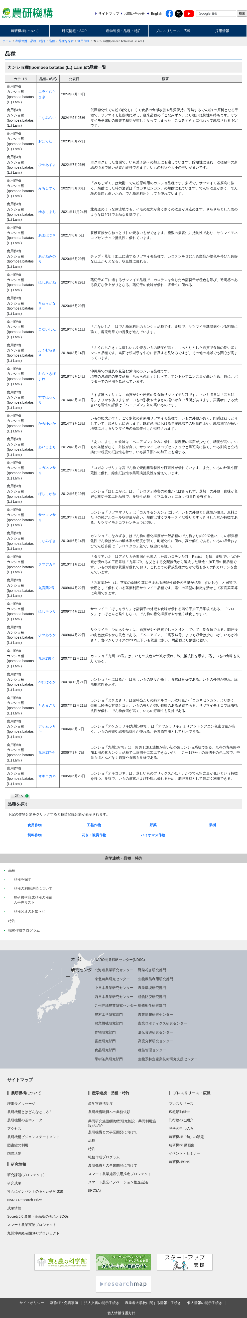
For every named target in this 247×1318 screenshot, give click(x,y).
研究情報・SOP (74, 31)
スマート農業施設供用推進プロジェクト (119, 1174)
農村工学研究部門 (109, 1014)
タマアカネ (47, 564)
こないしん (47, 329)
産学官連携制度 (100, 1104)
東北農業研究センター (112, 979)
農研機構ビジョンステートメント (33, 1137)
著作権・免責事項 (64, 1303)
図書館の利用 (17, 1145)
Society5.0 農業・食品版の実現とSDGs (38, 1216)
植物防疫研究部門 (152, 997)
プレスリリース (181, 1104)
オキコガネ (47, 776)
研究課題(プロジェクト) (26, 1175)
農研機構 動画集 (181, 1145)
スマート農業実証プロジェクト (31, 1225)
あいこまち (47, 447)
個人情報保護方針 (121, 1313)
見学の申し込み (181, 1129)
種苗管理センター (152, 1050)
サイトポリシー (32, 1303)
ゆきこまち (47, 212)
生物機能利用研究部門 (155, 979)
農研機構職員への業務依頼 (109, 1112)
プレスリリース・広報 (173, 31)
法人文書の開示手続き (101, 1303)
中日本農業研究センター (114, 988)
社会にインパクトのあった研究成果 (35, 1191)
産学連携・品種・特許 (123, 31)
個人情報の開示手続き (204, 1303)
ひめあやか (47, 635)
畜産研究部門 (105, 1041)
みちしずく (47, 188)
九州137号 (46, 752)
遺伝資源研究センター (155, 1032)
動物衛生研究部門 (152, 1005)
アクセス (14, 1129)
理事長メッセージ (21, 1104)
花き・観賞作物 (94, 835)
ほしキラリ (47, 611)
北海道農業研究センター (114, 970)
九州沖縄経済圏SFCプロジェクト (33, 1233)
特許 (91, 1149)
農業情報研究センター (155, 1014)
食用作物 (83, 41)
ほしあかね (47, 282)
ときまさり (47, 705)
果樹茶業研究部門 (109, 1059)
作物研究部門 (105, 1032)
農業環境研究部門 (152, 988)
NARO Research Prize (24, 1200)
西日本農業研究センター (114, 997)
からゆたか (47, 423)
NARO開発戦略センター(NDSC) (120, 960)
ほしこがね (47, 494)
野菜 (153, 825)
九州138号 (46, 658)
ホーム (7, 41)
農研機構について (25, 31)
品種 (52, 41)
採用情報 (222, 31)
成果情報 (14, 1208)
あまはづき (47, 235)
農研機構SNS (179, 1162)
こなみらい (47, 118)
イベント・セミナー (184, 1153)
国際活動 (14, 1153)
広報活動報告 (179, 1112)
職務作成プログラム (104, 1157)
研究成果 (14, 1183)
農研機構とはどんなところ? (29, 1112)
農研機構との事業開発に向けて (112, 1132)
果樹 (212, 825)
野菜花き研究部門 (152, 970)
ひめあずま (47, 165)
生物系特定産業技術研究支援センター (168, 1059)
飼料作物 (35, 835)
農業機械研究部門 (109, 1023)
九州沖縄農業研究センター (116, 1005)
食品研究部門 (105, 1050)
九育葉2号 (46, 588)
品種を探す (66, 41)
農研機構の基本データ (24, 1120)
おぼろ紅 (45, 141)
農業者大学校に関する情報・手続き (153, 1303)
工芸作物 (94, 825)
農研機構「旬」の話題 (186, 1137)
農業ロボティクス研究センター (162, 1023)
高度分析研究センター (155, 1041)
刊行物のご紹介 (181, 1120)
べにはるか (47, 682)
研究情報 (18, 1164)
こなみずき (47, 541)
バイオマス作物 (153, 835)
